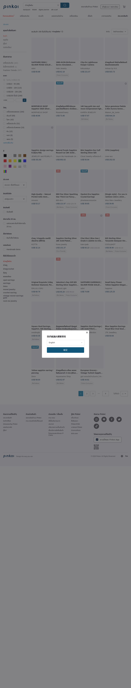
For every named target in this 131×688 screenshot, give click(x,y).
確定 (65, 350)
